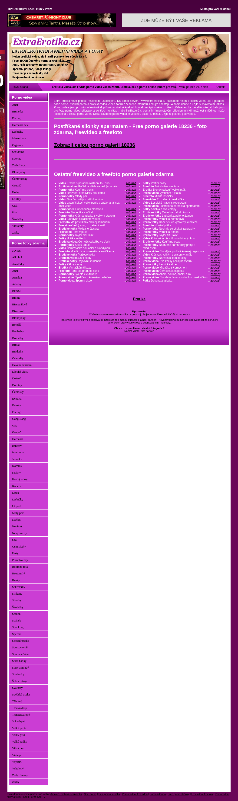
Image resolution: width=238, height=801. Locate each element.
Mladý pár (97, 196)
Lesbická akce (181, 264)
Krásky (16, 472)
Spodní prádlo (20, 640)
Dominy (17, 385)
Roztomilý (18, 573)
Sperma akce (97, 280)
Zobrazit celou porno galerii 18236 (94, 145)
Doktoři (16, 378)
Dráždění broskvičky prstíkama (97, 193)
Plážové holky (97, 254)
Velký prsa (18, 735)
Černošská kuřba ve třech (97, 241)
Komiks (17, 466)
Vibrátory (18, 225)
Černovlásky (19, 178)
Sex (25, 796)
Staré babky (19, 661)
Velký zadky (19, 741)
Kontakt (220, 87)
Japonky (17, 459)
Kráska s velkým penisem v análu (181, 254)
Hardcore (17, 439)
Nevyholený (19, 533)
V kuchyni (18, 721)
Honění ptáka (181, 225)
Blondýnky (19, 172)
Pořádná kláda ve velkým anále (97, 186)
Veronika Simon (181, 232)
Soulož (16, 613)
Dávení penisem (22, 365)
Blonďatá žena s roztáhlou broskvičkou (181, 277)
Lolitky (16, 199)
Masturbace (19, 138)
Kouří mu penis (97, 189)
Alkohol (17, 257)
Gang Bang (19, 418)
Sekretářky (18, 587)
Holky (16, 192)
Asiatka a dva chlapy (181, 209)
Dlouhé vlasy (20, 371)
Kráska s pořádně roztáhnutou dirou (97, 183)
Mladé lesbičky (181, 196)
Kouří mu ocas (181, 241)
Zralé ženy (18, 165)
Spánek (16, 620)
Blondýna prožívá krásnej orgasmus (181, 251)
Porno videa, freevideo (135, 794)
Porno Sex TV (37, 796)
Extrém (16, 405)
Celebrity (17, 358)
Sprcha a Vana (20, 654)
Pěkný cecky (97, 264)
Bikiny (16, 297)
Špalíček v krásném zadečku (97, 277)
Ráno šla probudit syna (97, 270)
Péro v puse (97, 232)
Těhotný (17, 701)
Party (15, 553)
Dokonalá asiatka (181, 280)
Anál (15, 104)
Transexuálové (21, 714)
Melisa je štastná (97, 228)
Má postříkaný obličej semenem (97, 222)
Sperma (16, 158)
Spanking (17, 627)
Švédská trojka (21, 694)
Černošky (18, 392)
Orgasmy (17, 145)
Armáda (17, 277)
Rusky (16, 580)
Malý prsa (18, 513)
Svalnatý (17, 687)
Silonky (16, 600)
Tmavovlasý (19, 708)
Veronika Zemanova (181, 219)
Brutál (16, 344)
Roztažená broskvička (181, 199)
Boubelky (18, 331)
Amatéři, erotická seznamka (66, 794)
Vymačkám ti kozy (97, 267)
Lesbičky (17, 131)
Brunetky (17, 111)
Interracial (18, 452)
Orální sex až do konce (181, 212)
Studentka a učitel (97, 212)
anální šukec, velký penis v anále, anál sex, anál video (97, 204)
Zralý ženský (20, 775)
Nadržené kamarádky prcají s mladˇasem (181, 246)
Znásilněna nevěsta (181, 186)
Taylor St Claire (97, 235)
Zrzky (15, 232)
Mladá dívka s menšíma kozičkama (97, 251)
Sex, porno (90, 794)
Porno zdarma (158, 794)
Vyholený (18, 768)
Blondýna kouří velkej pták (181, 189)
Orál (14, 205)
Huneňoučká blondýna (97, 209)
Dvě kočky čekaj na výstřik (181, 261)
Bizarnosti (18, 311)
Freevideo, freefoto (202, 794)
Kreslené (17, 486)
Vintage (16, 755)
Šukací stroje (20, 681)
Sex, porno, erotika (109, 794)
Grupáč (16, 185)
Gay (14, 425)
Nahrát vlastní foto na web (139, 331)
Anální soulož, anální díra (181, 274)
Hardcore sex (20, 125)
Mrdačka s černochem (181, 267)
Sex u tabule (97, 245)
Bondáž (16, 324)
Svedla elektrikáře (97, 274)
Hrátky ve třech (97, 238)
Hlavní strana (20, 87)
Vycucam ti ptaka (181, 193)
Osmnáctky (19, 546)
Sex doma (18, 152)
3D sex (16, 250)
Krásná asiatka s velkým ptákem (97, 215)
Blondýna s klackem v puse (97, 219)
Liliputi (16, 506)
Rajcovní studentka (97, 261)
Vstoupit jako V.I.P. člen (193, 87)
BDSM (16, 291)
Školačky (17, 219)
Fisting (16, 118)
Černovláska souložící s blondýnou (97, 248)
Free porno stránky (178, 794)
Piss (14, 212)
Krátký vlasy (20, 479)
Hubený (17, 445)
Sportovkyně (19, 647)
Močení (16, 519)
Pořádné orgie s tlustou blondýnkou (181, 238)
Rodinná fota (20, 566)
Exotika (16, 398)
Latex (15, 492)
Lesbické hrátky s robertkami (181, 202)
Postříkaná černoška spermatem (181, 206)
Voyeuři (17, 761)
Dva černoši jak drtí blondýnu (97, 199)
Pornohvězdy (20, 560)
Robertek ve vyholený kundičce (181, 222)
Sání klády (97, 258)
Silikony (17, 593)
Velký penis (19, 728)
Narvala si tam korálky (181, 258)
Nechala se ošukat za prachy (181, 228)
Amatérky (18, 264)
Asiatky (16, 284)
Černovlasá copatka (181, 270)
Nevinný (17, 526)
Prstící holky (181, 183)
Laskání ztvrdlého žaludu (181, 215)
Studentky (18, 674)
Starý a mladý (20, 667)
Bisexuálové (19, 304)
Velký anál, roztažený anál (97, 225)
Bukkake (17, 351)
